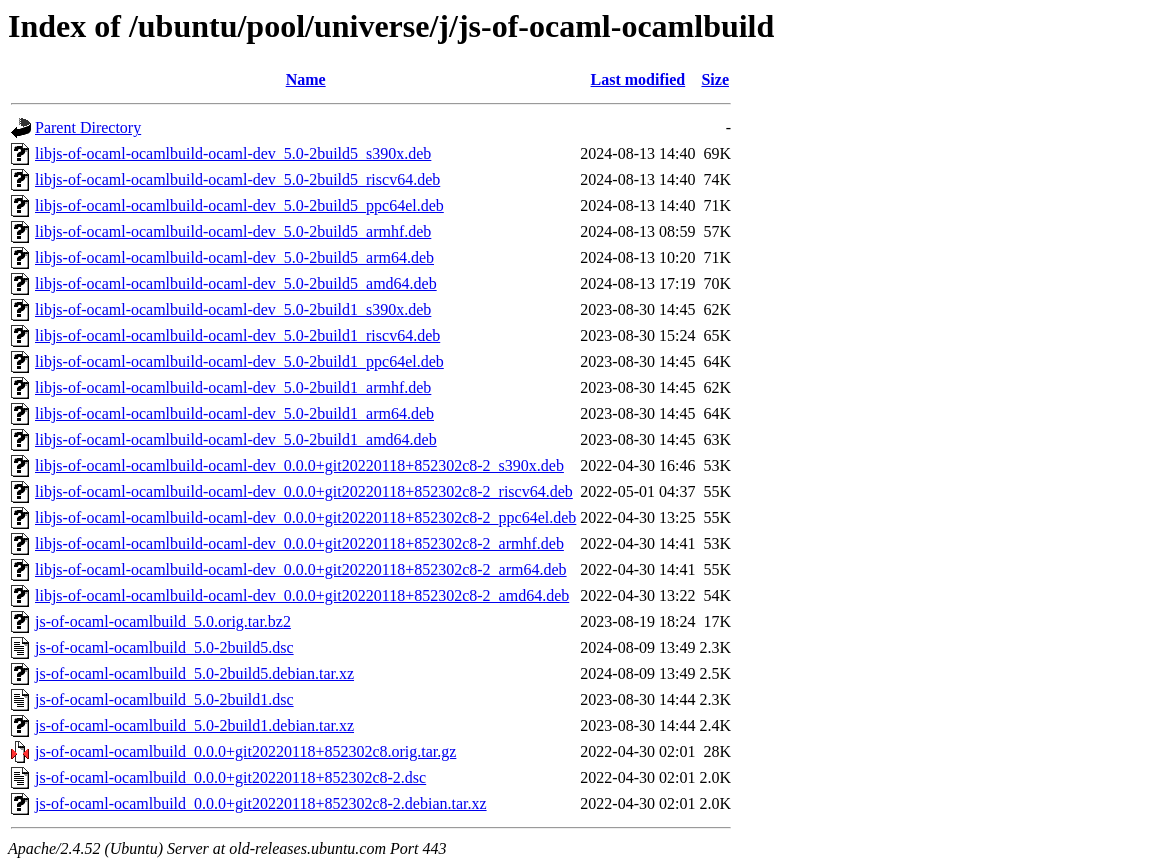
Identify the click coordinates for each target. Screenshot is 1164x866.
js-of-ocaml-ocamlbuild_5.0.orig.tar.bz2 (163, 621)
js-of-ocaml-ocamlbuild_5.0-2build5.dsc (164, 647)
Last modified (638, 79)
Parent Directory (88, 127)
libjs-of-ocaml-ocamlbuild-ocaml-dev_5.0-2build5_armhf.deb (233, 231)
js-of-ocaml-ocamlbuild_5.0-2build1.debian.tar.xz (194, 725)
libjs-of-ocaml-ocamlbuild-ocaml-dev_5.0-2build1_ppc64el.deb (239, 361)
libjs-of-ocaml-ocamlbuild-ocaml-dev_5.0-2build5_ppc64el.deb (239, 205)
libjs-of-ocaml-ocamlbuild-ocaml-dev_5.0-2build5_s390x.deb (233, 153)
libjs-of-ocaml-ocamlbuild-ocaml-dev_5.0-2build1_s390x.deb (233, 309)
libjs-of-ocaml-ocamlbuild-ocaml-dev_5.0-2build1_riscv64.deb (237, 335)
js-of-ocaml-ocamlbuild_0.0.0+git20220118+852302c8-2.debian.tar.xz (261, 803)
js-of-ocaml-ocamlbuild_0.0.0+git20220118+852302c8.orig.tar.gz (245, 751)
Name (306, 79)
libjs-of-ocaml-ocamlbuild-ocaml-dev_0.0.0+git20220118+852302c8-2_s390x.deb (299, 465)
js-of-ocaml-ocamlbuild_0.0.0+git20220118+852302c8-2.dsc (230, 777)
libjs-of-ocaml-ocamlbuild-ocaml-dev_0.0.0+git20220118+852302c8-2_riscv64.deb (304, 491)
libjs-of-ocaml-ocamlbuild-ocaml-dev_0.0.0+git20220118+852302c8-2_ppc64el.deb (305, 517)
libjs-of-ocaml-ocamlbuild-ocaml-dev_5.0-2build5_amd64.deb (236, 283)
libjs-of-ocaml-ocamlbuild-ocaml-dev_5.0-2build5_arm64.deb (234, 257)
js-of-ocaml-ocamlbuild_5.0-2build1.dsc (164, 699)
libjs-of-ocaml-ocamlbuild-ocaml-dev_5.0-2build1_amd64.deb (236, 439)
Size (715, 79)
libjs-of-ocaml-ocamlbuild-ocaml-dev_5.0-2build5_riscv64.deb (237, 179)
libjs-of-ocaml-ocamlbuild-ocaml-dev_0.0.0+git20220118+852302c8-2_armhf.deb (299, 543)
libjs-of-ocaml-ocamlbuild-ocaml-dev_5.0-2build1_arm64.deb (234, 413)
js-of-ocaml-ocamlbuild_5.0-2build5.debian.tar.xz (194, 673)
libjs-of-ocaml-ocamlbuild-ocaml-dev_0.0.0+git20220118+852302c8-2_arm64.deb (301, 569)
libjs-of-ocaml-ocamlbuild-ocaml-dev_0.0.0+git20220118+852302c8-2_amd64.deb (302, 595)
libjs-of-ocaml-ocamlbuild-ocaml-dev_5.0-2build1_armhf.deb (233, 387)
